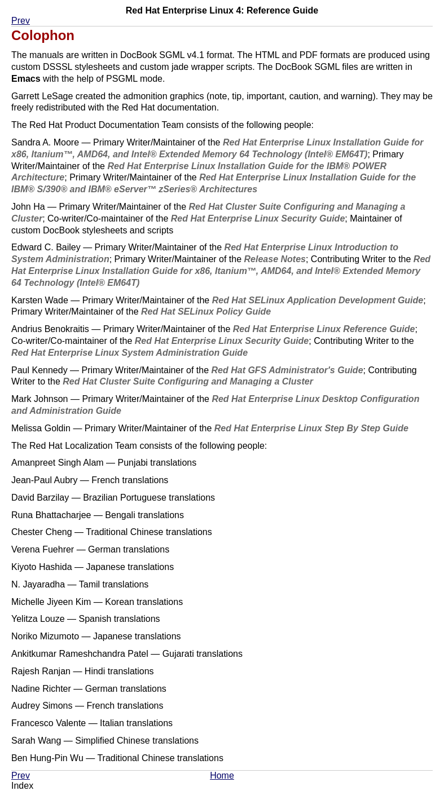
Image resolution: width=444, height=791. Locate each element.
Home (222, 775)
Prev (20, 20)
